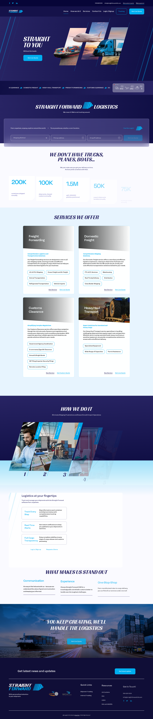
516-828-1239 (98, 3)
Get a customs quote (128, 3)
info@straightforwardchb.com (113, 3)
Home (65, 11)
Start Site (77, 715)
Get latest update (125, 671)
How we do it (76, 11)
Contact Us (96, 11)
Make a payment (140, 3)
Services (86, 11)
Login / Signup (108, 11)
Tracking (121, 11)
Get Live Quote (137, 11)
